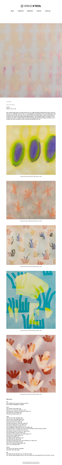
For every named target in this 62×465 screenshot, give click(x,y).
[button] (12, 11)
